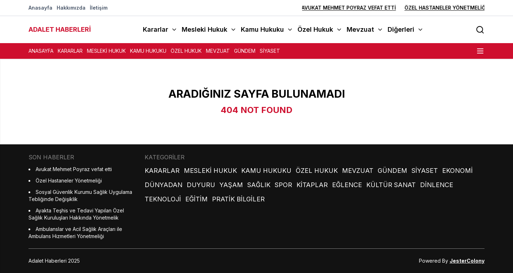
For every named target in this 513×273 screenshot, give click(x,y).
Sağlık (258, 185)
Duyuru (201, 185)
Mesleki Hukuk (106, 51)
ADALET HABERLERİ (59, 29)
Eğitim (196, 199)
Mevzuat (218, 51)
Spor (283, 185)
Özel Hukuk (186, 51)
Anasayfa (40, 8)
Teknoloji (163, 199)
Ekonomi (457, 170)
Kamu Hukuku (148, 51)
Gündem (244, 51)
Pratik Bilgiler (238, 199)
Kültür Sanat (391, 185)
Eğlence (347, 185)
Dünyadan (163, 185)
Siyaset (270, 51)
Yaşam (231, 185)
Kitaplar (312, 185)
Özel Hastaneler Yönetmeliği (433, 8)
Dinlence (436, 185)
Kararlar (70, 51)
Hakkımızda (71, 8)
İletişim (99, 8)
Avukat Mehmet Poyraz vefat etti (336, 8)
